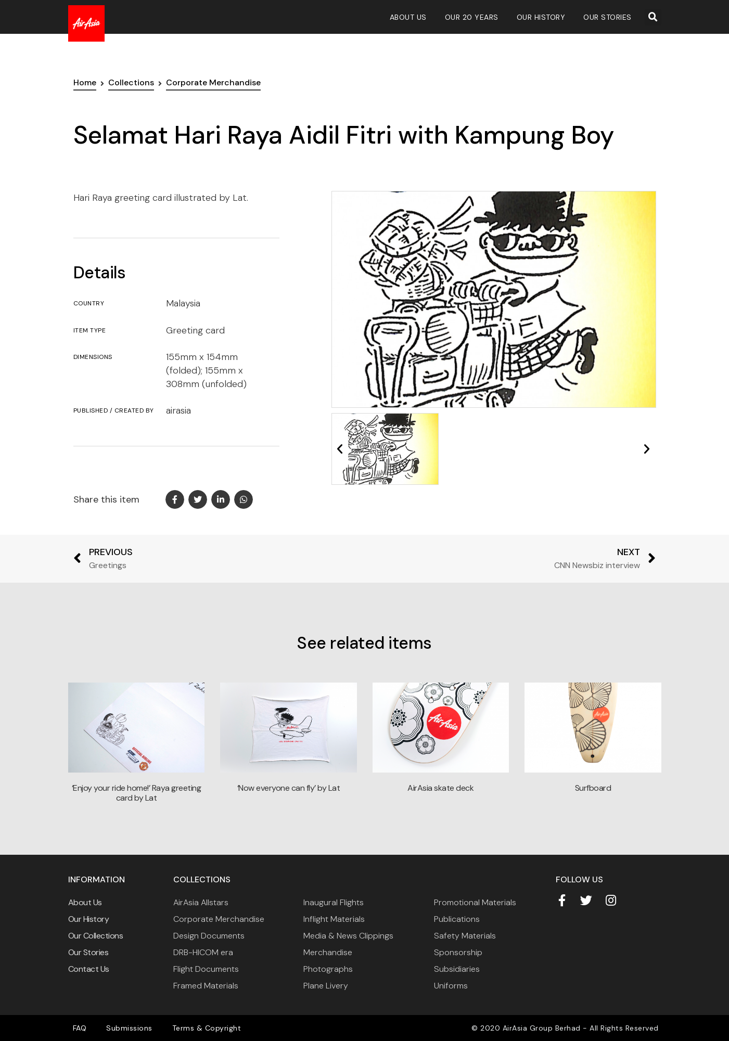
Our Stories (607, 17)
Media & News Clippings (348, 935)
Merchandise (327, 952)
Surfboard (593, 787)
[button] (653, 17)
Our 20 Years (471, 17)
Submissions (123, 1028)
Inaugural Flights (333, 902)
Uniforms (451, 985)
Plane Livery (325, 985)
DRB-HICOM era (203, 952)
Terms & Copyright (196, 1028)
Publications (457, 919)
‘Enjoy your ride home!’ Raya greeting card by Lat (136, 792)
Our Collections (95, 935)
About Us (408, 17)
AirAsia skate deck (440, 787)
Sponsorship (458, 952)
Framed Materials (205, 985)
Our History (541, 17)
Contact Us (88, 968)
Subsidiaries (457, 968)
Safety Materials (465, 935)
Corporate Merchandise (218, 919)
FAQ (78, 1028)
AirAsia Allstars (200, 902)
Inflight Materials (334, 919)
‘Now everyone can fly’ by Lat (288, 787)
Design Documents (209, 935)
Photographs (328, 968)
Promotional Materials (475, 902)
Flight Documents (206, 968)
